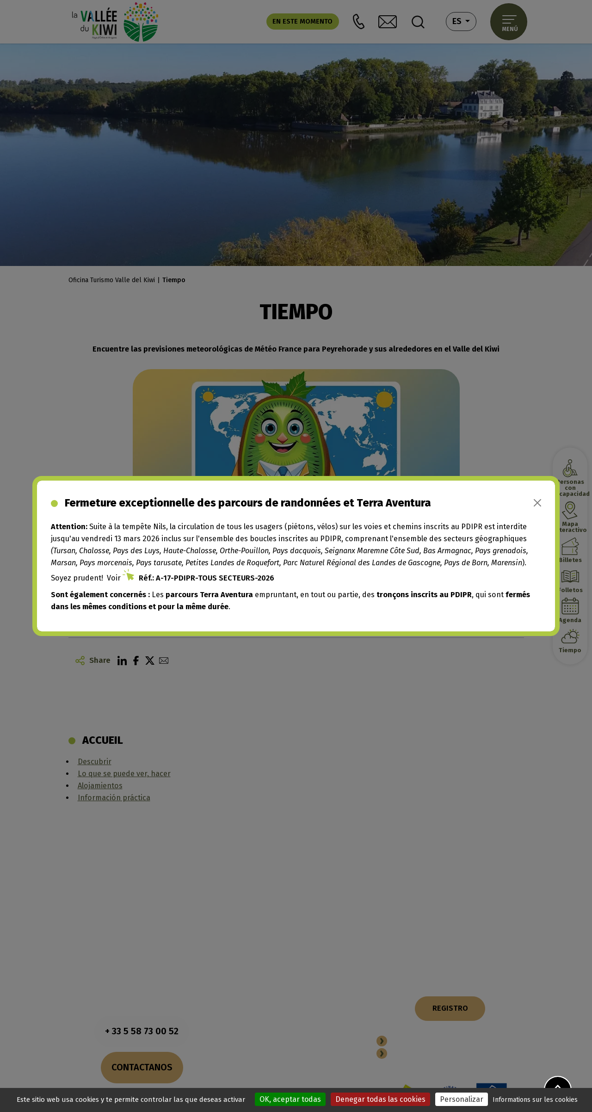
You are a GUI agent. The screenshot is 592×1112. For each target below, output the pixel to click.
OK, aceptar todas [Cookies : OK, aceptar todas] (290, 1099)
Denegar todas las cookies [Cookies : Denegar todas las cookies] (380, 1099)
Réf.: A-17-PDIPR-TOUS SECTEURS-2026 (206, 578)
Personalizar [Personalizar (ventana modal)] (461, 1099)
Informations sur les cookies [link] (535, 1100)
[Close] (537, 503)
